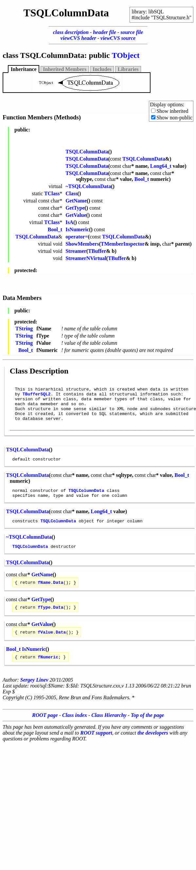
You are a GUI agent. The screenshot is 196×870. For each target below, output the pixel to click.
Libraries (128, 69)
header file (104, 32)
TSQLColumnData (86, 151)
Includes (102, 69)
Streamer (75, 251)
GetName (76, 200)
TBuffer (97, 251)
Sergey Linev (34, 698)
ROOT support (96, 751)
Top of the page (147, 734)
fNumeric (48, 675)
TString (24, 328)
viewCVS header (78, 38)
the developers (152, 751)
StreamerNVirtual (85, 258)
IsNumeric (77, 229)
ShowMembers (82, 244)
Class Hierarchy (108, 734)
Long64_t (160, 166)
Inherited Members (64, 69)
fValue (45, 649)
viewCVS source (117, 38)
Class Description (39, 371)
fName (44, 598)
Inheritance (23, 69)
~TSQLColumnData (88, 186)
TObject (126, 55)
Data (58, 598)
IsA (69, 222)
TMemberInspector (123, 244)
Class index (74, 734)
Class (71, 193)
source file (131, 32)
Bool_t (141, 179)
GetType (74, 208)
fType (44, 624)
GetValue (75, 215)
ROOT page (45, 734)
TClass (52, 193)
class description (71, 32)
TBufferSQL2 (37, 397)
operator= (76, 236)
